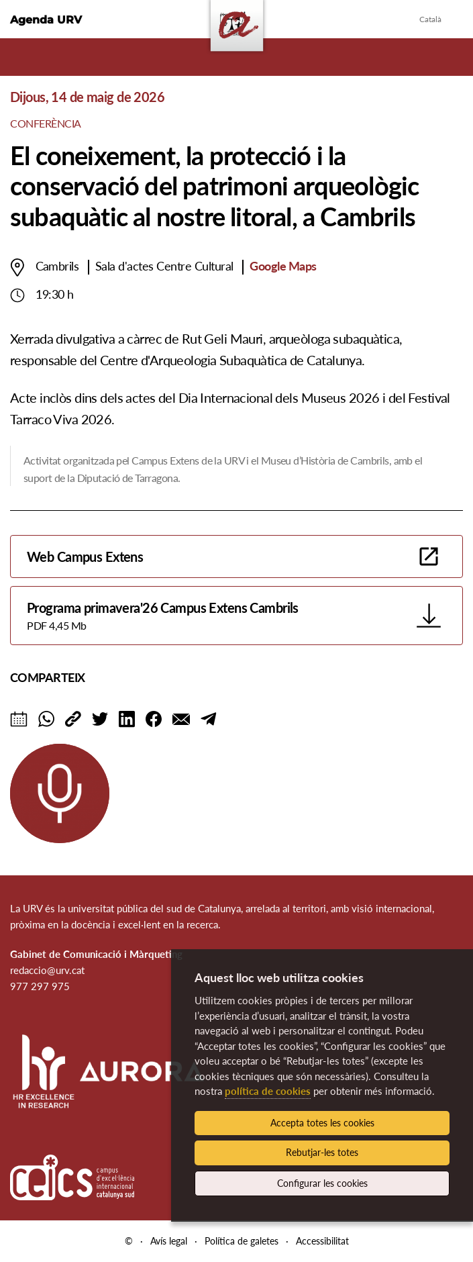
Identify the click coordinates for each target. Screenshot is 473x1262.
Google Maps (283, 265)
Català (430, 19)
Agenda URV (46, 19)
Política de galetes (241, 1241)
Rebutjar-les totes (322, 1152)
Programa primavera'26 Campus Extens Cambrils (218, 616)
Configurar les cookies (322, 1183)
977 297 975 (40, 986)
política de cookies (268, 1091)
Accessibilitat (322, 1241)
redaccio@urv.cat (47, 970)
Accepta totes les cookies (322, 1122)
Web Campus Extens (85, 556)
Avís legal (168, 1241)
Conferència (45, 123)
